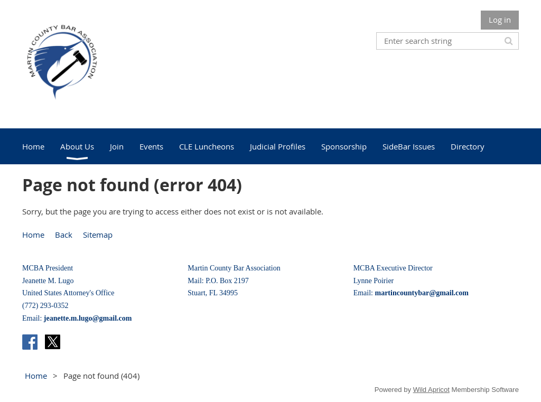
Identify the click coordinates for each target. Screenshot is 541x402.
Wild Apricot (431, 390)
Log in (500, 19)
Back (63, 234)
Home (33, 234)
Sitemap (98, 234)
